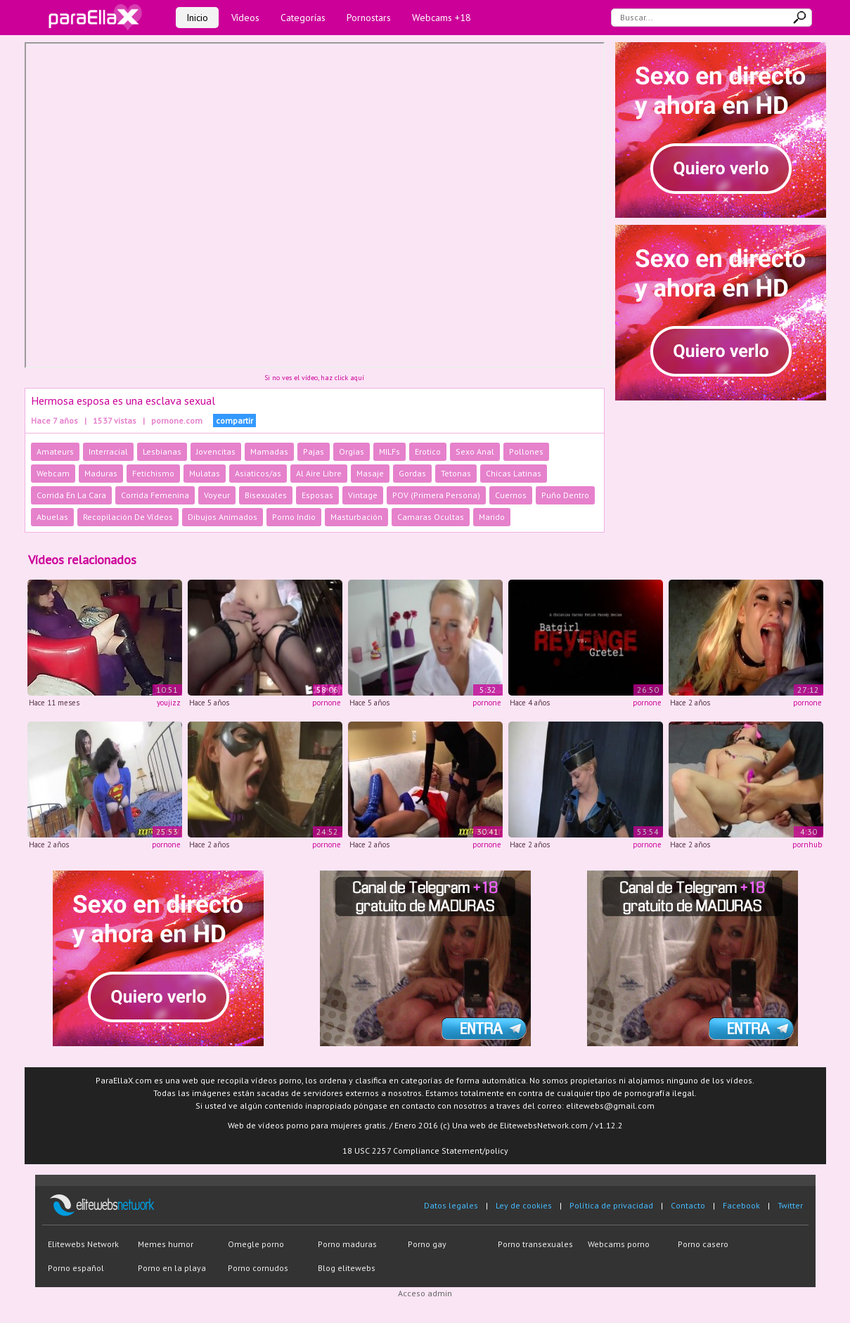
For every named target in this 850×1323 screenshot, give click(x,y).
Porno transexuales (535, 1244)
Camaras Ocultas (430, 516)
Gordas (412, 473)
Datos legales (451, 1205)
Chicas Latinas (513, 473)
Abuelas (52, 516)
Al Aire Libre (319, 473)
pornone (326, 703)
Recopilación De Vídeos (128, 516)
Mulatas (204, 473)
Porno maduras (347, 1244)
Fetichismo (153, 473)
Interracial (108, 451)
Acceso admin (425, 1293)
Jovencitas (216, 451)
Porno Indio (294, 516)
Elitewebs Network (83, 1244)
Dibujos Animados (222, 516)
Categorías (303, 17)
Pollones (526, 451)
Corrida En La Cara (71, 495)
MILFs (389, 451)
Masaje (370, 473)
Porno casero (703, 1244)
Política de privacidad (611, 1205)
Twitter (790, 1205)
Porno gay (427, 1244)
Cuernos (511, 495)
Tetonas (456, 473)
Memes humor (165, 1244)
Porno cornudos (258, 1268)
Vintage (363, 495)
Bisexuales (266, 495)
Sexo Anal (475, 451)
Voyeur (217, 495)
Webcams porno (619, 1244)
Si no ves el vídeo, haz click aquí (314, 377)
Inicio (197, 17)
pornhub (807, 844)
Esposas (317, 495)
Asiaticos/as (258, 473)
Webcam (53, 473)
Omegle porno (256, 1244)
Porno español (76, 1268)
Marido (492, 516)
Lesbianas (162, 451)
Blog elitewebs (346, 1268)
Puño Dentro (565, 495)
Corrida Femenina (155, 495)
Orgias (351, 451)
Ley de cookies (524, 1205)
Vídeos (245, 17)
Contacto (688, 1205)
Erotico (428, 451)
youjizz (169, 703)
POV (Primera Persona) (436, 495)
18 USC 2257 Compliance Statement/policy (425, 1150)
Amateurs (55, 451)
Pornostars (369, 17)
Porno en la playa (172, 1268)
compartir (234, 420)
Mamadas (269, 451)
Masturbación (356, 516)
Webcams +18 (441, 17)
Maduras (100, 473)
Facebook (741, 1205)
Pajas (313, 451)
